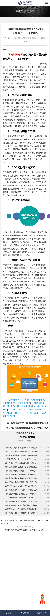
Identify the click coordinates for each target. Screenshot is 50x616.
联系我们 (41, 613)
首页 (8, 613)
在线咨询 (25, 613)
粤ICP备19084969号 (25, 527)
